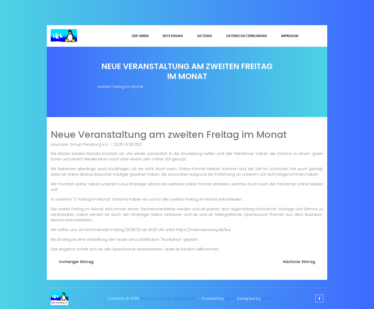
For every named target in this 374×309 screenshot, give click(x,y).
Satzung (204, 36)
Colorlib (269, 298)
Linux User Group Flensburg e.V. (169, 298)
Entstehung (173, 36)
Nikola (230, 298)
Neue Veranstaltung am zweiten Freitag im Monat (169, 134)
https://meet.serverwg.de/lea (203, 229)
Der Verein (140, 36)
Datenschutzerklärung (246, 36)
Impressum (289, 36)
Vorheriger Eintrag (76, 261)
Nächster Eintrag (299, 261)
